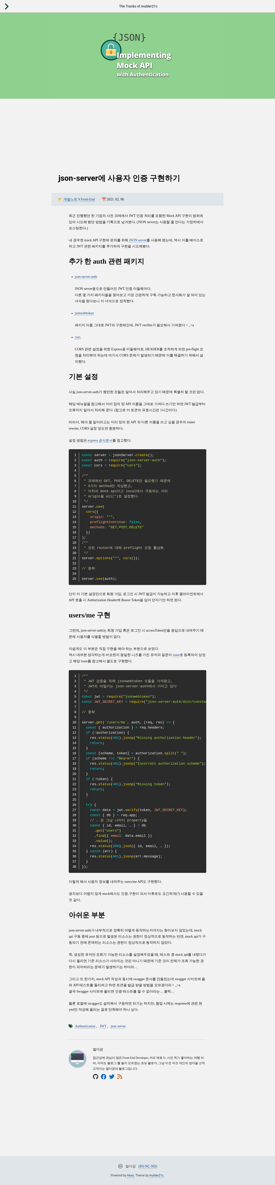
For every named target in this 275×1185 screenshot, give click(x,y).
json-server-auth (86, 277)
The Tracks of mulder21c (138, 6)
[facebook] (103, 1076)
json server (118, 1026)
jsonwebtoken (84, 313)
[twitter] (112, 1076)
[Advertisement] (137, 132)
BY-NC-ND (148, 1166)
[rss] (120, 1076)
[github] (95, 1076)
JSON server (138, 240)
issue (176, 655)
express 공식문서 (100, 440)
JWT (103, 1026)
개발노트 (70, 199)
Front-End (88, 199)
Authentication (85, 1026)
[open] (6, 6)
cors (78, 337)
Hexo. (131, 1175)
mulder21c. (156, 1175)
